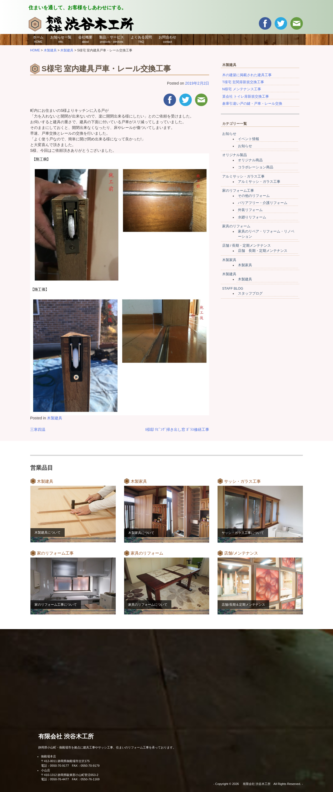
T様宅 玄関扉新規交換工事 (243, 82)
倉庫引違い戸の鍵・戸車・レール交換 (252, 104)
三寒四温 (37, 429)
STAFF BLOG (232, 288)
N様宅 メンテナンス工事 (241, 89)
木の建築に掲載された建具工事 (247, 75)
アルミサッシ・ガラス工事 (243, 176)
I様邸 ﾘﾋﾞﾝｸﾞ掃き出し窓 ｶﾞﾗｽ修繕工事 (177, 429)
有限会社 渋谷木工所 (66, 736)
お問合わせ (167, 39)
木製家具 (229, 260)
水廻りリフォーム (252, 217)
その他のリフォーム (254, 196)
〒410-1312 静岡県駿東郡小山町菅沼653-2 (69, 774)
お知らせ (229, 134)
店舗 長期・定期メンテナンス (262, 251)
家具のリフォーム (236, 226)
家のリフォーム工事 (238, 191)
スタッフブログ (250, 293)
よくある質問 (141, 39)
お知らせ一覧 (60, 39)
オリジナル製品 (234, 155)
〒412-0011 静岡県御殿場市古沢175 (65, 761)
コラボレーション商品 (255, 167)
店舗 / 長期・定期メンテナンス (246, 245)
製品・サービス (111, 39)
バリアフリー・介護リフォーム (262, 203)
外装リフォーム (250, 210)
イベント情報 (248, 139)
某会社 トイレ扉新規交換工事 (245, 96)
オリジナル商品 (250, 160)
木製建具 (54, 418)
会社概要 (85, 39)
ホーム (38, 39)
